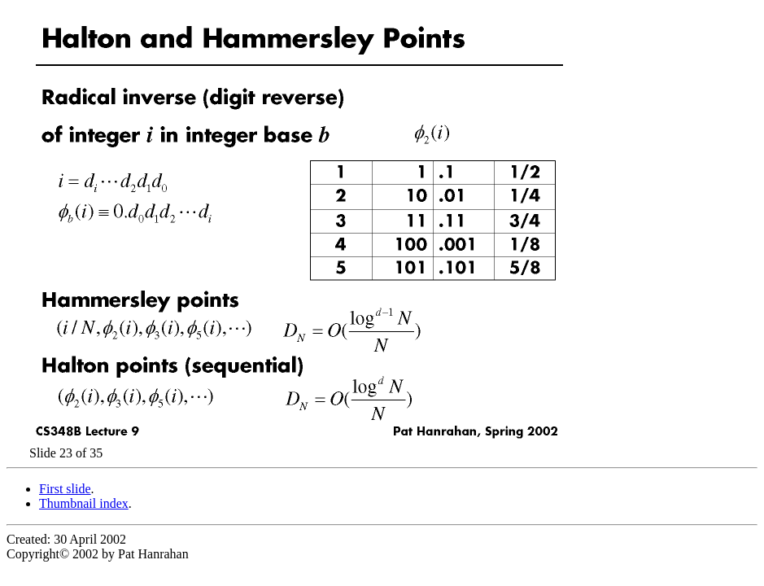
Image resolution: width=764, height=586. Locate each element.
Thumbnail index (84, 503)
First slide (65, 489)
